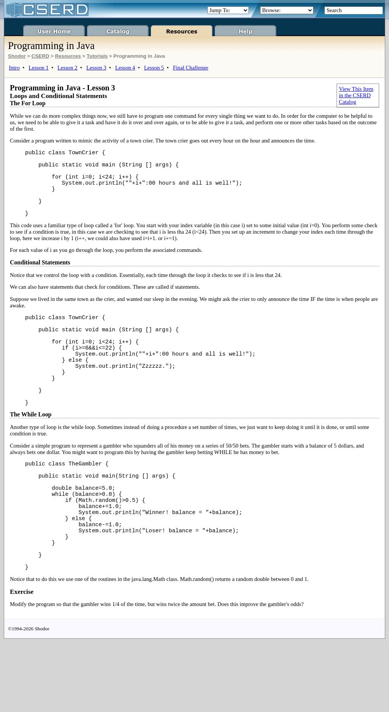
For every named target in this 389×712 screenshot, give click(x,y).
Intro (14, 68)
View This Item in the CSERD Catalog (356, 95)
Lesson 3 (96, 68)
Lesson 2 (67, 68)
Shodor (17, 56)
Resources (68, 56)
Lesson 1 (38, 68)
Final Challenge (190, 68)
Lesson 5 (154, 68)
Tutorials (97, 56)
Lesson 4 (125, 68)
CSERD (40, 56)
